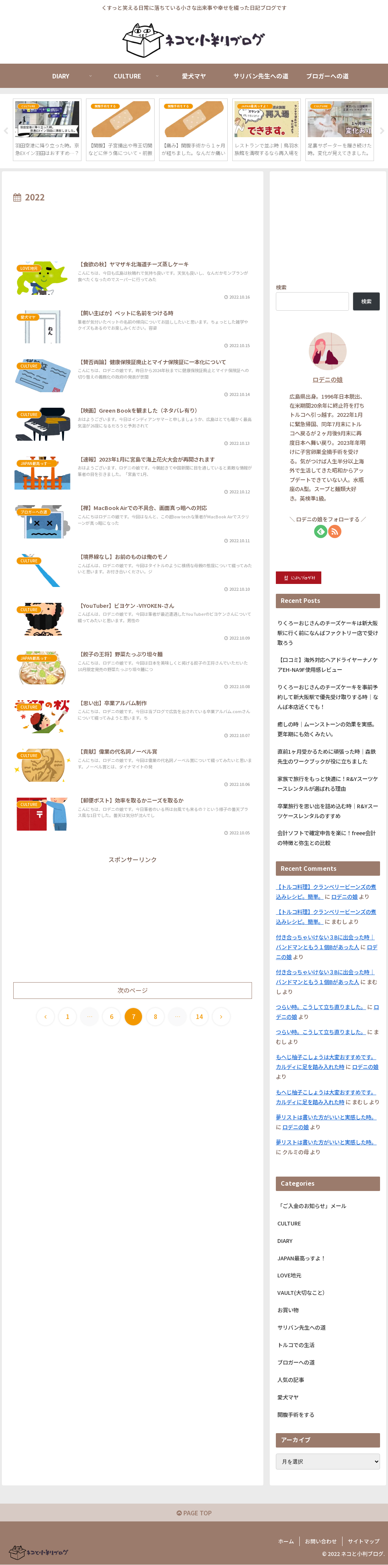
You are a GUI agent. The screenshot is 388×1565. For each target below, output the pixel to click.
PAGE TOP (194, 1513)
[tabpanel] (47, 130)
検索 (281, 287)
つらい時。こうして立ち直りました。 (321, 1007)
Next (382, 131)
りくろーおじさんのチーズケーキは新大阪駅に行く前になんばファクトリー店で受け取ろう (327, 633)
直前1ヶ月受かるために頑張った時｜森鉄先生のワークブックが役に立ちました (326, 756)
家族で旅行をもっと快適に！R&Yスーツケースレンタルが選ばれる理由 (327, 784)
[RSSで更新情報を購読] (334, 531)
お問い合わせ (321, 1541)
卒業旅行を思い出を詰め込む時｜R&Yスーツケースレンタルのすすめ (327, 811)
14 (199, 1016)
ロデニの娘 (328, 380)
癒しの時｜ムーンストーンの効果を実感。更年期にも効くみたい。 (327, 729)
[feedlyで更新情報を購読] (320, 531)
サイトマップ (364, 1541)
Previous (5, 131)
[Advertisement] (132, 228)
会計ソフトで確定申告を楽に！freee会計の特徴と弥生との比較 (326, 838)
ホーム (286, 1541)
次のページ (132, 990)
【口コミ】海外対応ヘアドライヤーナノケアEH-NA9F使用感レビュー (327, 665)
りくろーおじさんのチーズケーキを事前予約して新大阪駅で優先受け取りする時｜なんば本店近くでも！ (327, 697)
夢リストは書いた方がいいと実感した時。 (326, 1117)
